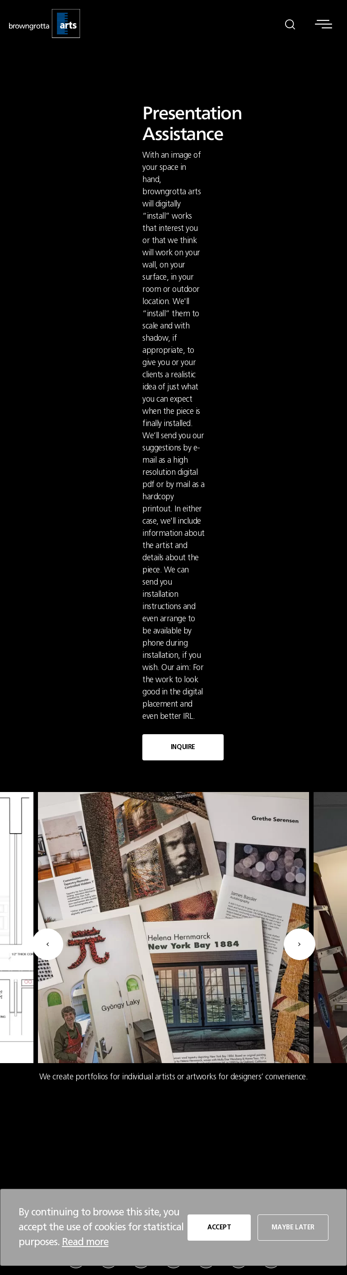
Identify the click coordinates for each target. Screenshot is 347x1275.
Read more (85, 1242)
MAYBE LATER (293, 1227)
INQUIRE (183, 747)
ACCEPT (219, 1227)
